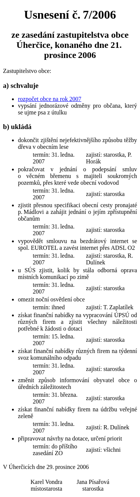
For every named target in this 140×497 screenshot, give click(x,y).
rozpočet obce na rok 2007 (49, 99)
